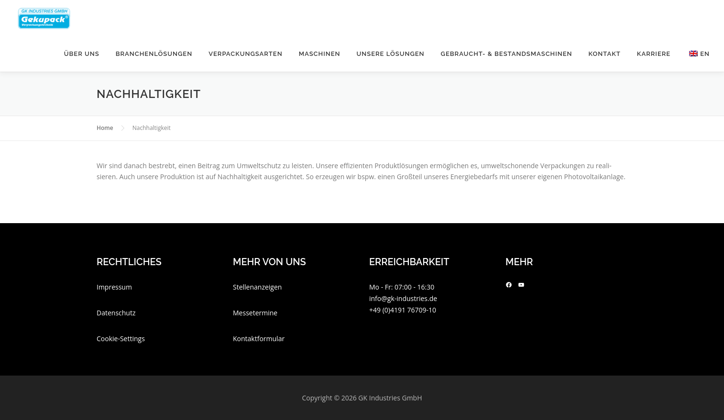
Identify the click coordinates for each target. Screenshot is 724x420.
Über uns (81, 53)
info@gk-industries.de (403, 298)
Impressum (114, 286)
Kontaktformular (259, 338)
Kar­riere (653, 53)
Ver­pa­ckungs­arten (245, 53)
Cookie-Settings (121, 338)
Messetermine (255, 312)
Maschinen (319, 53)
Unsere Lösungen (390, 53)
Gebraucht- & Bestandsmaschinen (506, 53)
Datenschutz (116, 312)
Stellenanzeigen (257, 286)
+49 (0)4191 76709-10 (402, 309)
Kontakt (605, 53)
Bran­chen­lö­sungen (154, 53)
